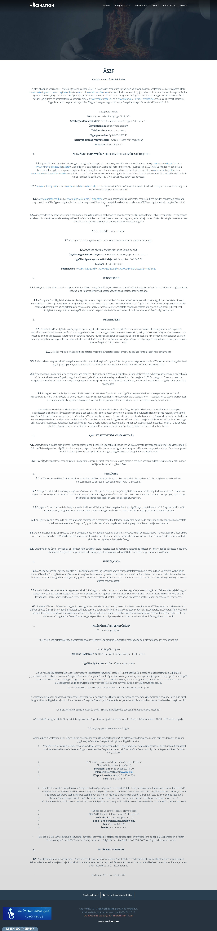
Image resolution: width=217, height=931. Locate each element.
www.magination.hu (62, 92)
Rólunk (183, 5)
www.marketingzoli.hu (40, 92)
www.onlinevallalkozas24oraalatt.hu (95, 92)
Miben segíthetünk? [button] (20, 928)
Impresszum (119, 915)
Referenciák (169, 5)
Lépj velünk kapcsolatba (117, 895)
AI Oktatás (141, 5)
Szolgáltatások (122, 5)
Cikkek (155, 5)
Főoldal (106, 5)
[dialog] (212, 925)
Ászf (130, 915)
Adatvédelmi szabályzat (97, 915)
